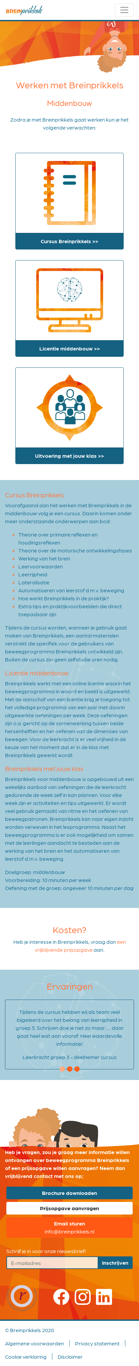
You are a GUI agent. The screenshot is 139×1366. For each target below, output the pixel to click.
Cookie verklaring (26, 1356)
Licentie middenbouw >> (69, 348)
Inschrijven (115, 1262)
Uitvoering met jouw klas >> (69, 455)
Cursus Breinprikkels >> (69, 241)
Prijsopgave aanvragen (69, 1208)
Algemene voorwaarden (34, 1343)
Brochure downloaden (69, 1193)
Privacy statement (97, 1343)
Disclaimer (70, 1356)
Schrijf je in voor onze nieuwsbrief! (46, 1251)
